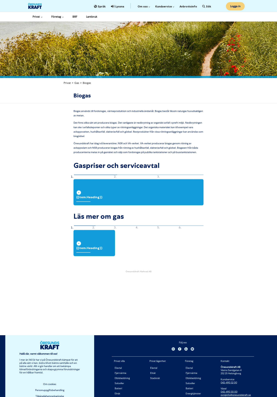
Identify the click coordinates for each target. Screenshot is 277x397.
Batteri (118, 388)
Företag (57, 17)
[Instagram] (173, 349)
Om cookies (49, 384)
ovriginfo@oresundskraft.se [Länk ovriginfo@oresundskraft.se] (236, 394)
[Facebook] (179, 349)
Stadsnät (155, 378)
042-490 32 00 (229, 382)
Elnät (117, 393)
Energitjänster (193, 393)
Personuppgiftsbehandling (49, 390)
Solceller (119, 383)
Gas (76, 83)
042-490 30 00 (229, 391)
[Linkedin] (186, 349)
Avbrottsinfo (188, 6)
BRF (74, 17)
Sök (206, 6)
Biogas (87, 83)
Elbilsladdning (122, 378)
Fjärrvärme (120, 373)
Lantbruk (91, 17)
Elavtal (118, 367)
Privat (37, 17)
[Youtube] (192, 349)
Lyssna (117, 6)
